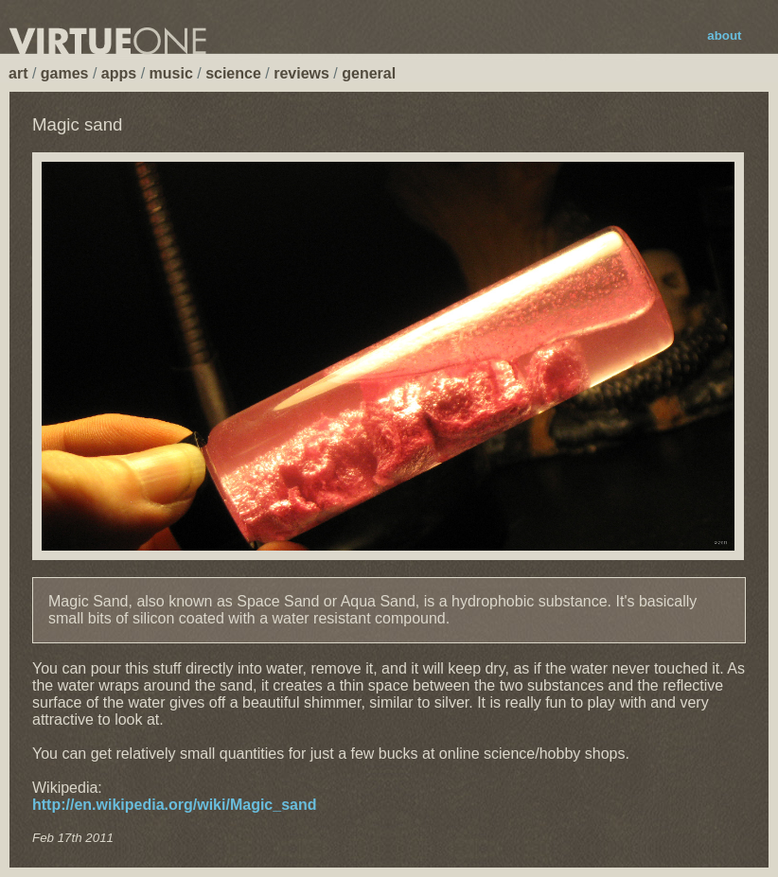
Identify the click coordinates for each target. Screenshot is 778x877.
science (233, 73)
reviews (301, 73)
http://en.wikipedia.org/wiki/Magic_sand (174, 805)
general (369, 73)
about (724, 35)
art (18, 73)
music (171, 73)
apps (118, 73)
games (65, 73)
